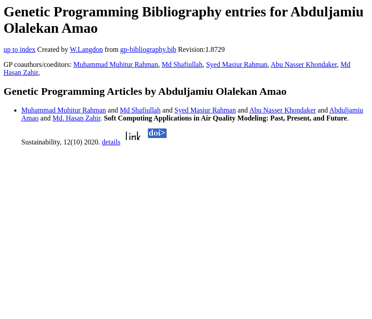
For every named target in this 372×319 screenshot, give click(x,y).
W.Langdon (86, 49)
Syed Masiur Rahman (237, 64)
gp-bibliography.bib (148, 49)
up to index (19, 49)
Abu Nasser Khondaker (303, 64)
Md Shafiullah (182, 64)
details (111, 142)
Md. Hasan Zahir (76, 118)
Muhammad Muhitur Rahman (116, 64)
